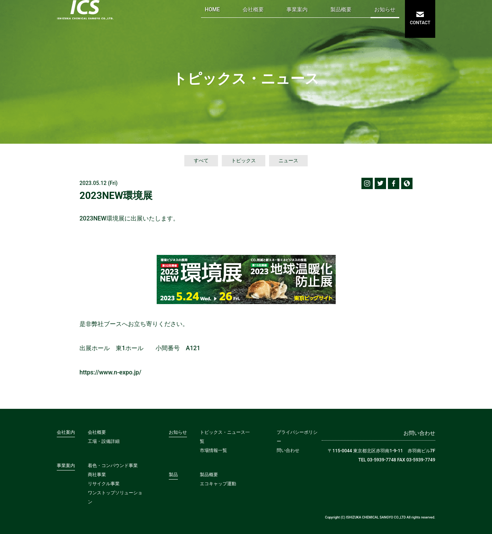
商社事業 (97, 474)
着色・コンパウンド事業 (113, 465)
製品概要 (341, 9)
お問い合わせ (419, 433)
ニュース (288, 160)
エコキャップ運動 (218, 483)
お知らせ (384, 9)
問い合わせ (288, 450)
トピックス (243, 160)
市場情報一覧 (213, 450)
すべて (201, 160)
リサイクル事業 (104, 483)
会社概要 (253, 9)
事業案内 (297, 9)
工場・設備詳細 (104, 441)
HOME (212, 9)
